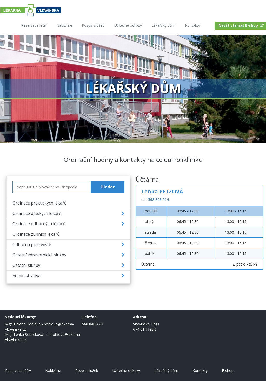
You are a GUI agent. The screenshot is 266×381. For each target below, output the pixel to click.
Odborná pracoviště (31, 244)
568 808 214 (158, 199)
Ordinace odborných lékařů (38, 224)
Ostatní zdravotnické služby (39, 255)
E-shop (228, 370)
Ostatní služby (26, 265)
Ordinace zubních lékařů (36, 234)
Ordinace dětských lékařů (37, 213)
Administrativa (26, 275)
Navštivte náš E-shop (241, 25)
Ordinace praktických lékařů (39, 203)
